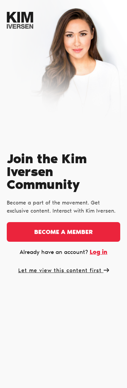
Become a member (63, 233)
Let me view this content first (63, 271)
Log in (98, 252)
